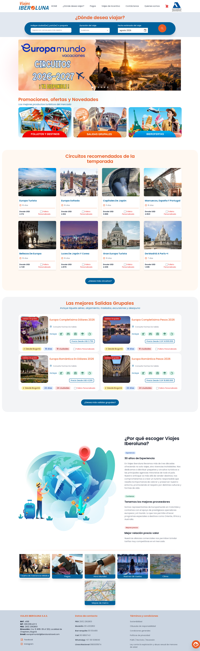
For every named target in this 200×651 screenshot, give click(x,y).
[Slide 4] (101, 87)
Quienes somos (152, 6)
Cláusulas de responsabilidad (143, 626)
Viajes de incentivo (111, 6)
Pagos (93, 6)
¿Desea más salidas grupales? (100, 402)
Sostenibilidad (136, 621)
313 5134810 (86, 630)
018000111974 (88, 644)
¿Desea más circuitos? (100, 281)
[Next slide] (178, 65)
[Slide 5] (104, 87)
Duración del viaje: (88, 25)
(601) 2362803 (83, 621)
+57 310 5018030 (87, 640)
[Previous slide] (22, 65)
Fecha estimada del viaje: (129, 25)
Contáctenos (132, 6)
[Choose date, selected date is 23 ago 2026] (145, 30)
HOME (54, 6)
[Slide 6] (107, 87)
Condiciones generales (140, 630)
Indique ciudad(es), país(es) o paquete (49, 25)
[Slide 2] (95, 87)
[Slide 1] (92, 87)
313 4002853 (85, 626)
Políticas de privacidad (140, 635)
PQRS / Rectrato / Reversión (142, 640)
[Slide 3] (98, 87)
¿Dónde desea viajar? (73, 6)
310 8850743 (82, 635)
